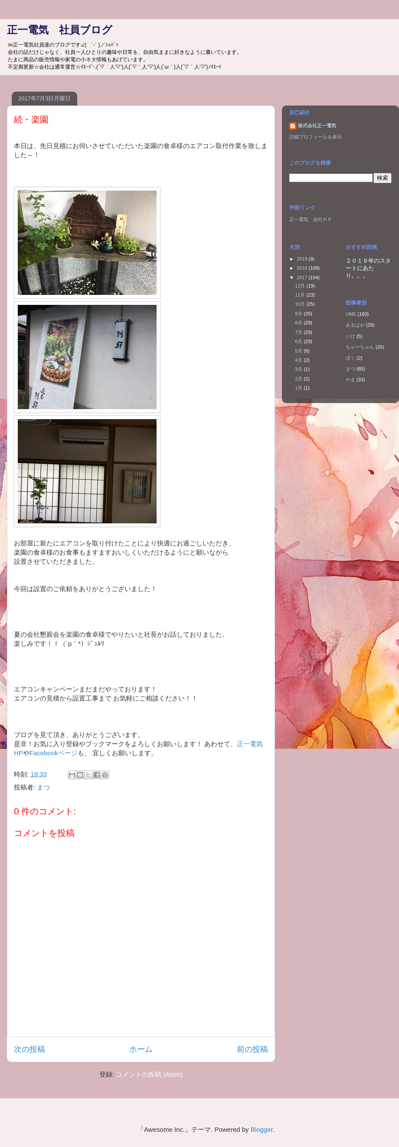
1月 (299, 387)
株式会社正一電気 (317, 125)
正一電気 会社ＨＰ (310, 219)
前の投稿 (252, 1049)
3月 (299, 369)
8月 (299, 322)
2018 (303, 268)
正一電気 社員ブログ (59, 30)
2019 (303, 258)
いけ (350, 336)
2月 (299, 378)
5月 (299, 351)
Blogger (262, 1129)
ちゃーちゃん (360, 347)
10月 (300, 304)
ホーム (141, 1049)
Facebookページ (53, 753)
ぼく (350, 357)
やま (350, 379)
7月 (299, 332)
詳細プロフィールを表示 (315, 136)
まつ (43, 787)
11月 (300, 294)
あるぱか (355, 324)
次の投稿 (29, 1049)
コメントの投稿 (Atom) (149, 1074)
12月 (300, 285)
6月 (299, 341)
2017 (303, 277)
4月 (299, 360)
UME (351, 314)
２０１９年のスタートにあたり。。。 (368, 268)
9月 (299, 313)
